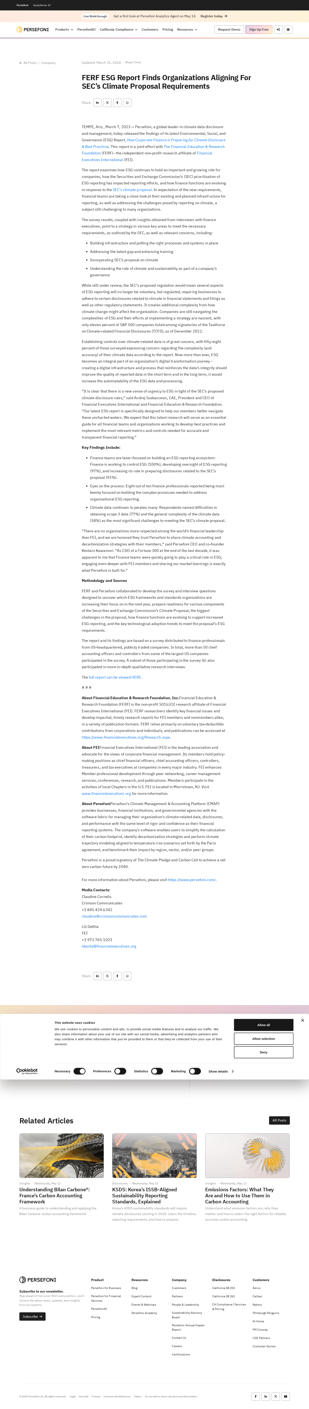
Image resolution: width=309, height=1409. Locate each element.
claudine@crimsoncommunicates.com (114, 916)
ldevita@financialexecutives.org (109, 946)
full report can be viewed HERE (115, 677)
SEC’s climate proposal (132, 189)
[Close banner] (302, 1349)
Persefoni (22, 5)
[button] (214, 16)
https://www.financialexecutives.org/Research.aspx (126, 737)
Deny (264, 1381)
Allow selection (263, 1368)
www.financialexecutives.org (106, 793)
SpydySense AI (42, 5)
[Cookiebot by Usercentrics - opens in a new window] (27, 1401)
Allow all (263, 1354)
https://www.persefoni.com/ (192, 879)
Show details (218, 1401)
